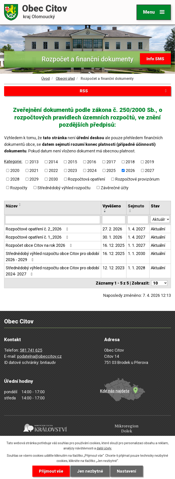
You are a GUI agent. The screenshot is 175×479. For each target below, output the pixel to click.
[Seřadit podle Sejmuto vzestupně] (130, 210)
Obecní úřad (65, 78)
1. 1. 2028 (136, 268)
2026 (130, 170)
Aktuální (158, 229)
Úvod (45, 78)
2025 (111, 170)
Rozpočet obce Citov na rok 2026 (39, 245)
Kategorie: (13, 161)
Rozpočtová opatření (86, 179)
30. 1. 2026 (112, 237)
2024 (91, 170)
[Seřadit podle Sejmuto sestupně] (130, 212)
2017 (111, 161)
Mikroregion (87, 429)
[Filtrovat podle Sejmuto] (138, 220)
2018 (130, 161)
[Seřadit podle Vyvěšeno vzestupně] (105, 210)
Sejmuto (136, 206)
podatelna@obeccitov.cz (39, 356)
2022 (53, 170)
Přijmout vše (51, 471)
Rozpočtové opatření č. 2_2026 (38, 229)
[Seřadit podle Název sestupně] (20, 206)
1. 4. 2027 (136, 229)
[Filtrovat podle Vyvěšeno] (114, 220)
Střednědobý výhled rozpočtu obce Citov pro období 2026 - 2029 (52, 256)
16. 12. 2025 (113, 245)
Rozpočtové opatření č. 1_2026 (38, 237)
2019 (149, 161)
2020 (14, 170)
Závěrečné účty (115, 187)
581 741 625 (31, 350)
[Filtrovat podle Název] (52, 220)
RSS (124, 91)
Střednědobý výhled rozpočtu (63, 187)
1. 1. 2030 (136, 253)
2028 (14, 179)
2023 (72, 170)
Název (12, 206)
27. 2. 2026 (112, 229)
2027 (149, 170)
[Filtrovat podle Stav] (160, 219)
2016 (91, 161)
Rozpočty (18, 187)
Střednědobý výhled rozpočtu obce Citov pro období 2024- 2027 (52, 271)
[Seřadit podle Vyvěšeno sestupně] (105, 212)
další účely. (104, 448)
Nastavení (126, 471)
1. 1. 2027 (136, 245)
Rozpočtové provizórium (137, 179)
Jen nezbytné (90, 471)
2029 (34, 179)
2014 (53, 161)
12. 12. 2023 (113, 268)
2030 (53, 179)
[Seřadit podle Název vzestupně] (20, 204)
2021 (34, 170)
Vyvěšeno (112, 206)
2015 (72, 161)
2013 (34, 161)
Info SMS (155, 58)
